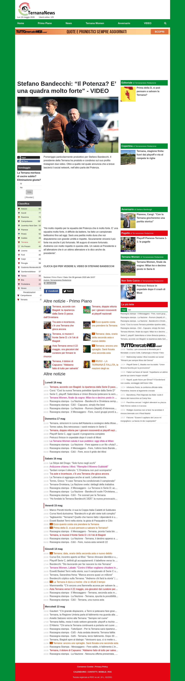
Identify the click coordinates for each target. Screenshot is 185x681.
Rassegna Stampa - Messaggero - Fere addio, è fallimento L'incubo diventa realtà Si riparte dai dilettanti (105, 646)
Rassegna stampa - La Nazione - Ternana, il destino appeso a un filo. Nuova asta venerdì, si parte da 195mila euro (110, 538)
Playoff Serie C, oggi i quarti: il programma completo (77, 434)
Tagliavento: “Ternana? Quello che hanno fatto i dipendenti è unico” (85, 517)
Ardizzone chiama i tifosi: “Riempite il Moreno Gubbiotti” (78, 466)
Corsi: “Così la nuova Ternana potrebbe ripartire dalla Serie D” (82, 390)
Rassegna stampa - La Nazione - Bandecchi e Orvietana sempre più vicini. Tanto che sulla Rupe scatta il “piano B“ (110, 401)
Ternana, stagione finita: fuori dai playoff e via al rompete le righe (150, 154)
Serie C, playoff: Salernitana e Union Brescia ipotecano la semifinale (86, 394)
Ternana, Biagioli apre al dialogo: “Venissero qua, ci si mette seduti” (85, 639)
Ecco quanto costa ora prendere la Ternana (74, 524)
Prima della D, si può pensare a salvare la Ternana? (79, 528)
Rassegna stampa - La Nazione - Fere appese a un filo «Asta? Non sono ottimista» (93, 444)
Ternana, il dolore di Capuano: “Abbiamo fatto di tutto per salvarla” (65, 365)
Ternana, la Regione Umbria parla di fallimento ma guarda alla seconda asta (90, 614)
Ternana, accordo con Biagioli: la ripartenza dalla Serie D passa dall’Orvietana (91, 387)
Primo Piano (57, 277)
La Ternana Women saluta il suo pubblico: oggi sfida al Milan (82, 441)
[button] (29, 192)
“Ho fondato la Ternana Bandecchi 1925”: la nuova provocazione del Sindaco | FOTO (94, 498)
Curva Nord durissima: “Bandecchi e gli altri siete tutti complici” (83, 513)
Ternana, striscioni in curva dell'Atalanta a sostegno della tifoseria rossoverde (90, 423)
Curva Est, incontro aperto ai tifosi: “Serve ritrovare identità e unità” (85, 557)
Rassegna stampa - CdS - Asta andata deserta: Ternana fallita (82, 632)
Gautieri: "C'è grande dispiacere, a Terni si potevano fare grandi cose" (86, 611)
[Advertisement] (92, 58)
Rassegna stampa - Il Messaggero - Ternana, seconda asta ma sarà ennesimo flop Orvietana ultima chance (106, 592)
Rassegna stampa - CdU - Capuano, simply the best (77, 405)
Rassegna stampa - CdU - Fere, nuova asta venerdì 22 (79, 542)
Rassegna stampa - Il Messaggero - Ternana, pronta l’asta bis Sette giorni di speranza (95, 531)
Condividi (51, 291)
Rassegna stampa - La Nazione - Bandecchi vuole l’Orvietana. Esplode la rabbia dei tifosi (97, 491)
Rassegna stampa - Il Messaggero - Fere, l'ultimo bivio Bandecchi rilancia (88, 448)
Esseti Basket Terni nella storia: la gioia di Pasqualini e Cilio (81, 520)
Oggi (124, 310)
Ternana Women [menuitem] (95, 23)
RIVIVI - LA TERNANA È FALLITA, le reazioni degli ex (105, 365)
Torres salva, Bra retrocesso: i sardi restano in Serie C (78, 427)
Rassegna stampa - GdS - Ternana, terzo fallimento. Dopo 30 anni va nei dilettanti (93, 636)
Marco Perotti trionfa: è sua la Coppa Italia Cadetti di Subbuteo (83, 510)
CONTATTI (92, 672)
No (21, 187)
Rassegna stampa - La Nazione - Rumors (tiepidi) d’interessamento (85, 408)
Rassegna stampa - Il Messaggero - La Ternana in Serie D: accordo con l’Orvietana (93, 488)
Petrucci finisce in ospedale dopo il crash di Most (75, 437)
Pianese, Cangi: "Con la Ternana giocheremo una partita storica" (151, 218)
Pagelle (125, 233)
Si (21, 184)
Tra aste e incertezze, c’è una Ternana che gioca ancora (63, 325)
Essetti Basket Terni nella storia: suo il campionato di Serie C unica (85, 571)
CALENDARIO (79, 672)
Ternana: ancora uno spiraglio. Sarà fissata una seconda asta (104, 349)
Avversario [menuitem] (124, 23)
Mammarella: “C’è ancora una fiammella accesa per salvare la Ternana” (87, 585)
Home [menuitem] (20, 23)
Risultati (29, 197)
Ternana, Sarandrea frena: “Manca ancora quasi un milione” (81, 575)
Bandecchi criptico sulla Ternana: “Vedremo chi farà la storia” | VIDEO (86, 578)
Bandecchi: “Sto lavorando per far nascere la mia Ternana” (80, 564)
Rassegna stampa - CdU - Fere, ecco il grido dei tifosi (78, 451)
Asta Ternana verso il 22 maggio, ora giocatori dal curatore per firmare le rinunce (91, 589)
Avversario (127, 209)
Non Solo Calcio (130, 280)
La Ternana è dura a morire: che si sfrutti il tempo (77, 582)
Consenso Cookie (85, 667)
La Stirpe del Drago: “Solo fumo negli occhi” (73, 463)
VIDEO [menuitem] (147, 23)
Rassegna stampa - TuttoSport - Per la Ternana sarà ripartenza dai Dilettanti (90, 629)
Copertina (127, 146)
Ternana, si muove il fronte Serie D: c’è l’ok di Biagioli (65, 337)
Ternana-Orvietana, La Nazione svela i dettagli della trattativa (82, 484)
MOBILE (102, 672)
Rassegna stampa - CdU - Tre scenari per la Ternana (78, 495)
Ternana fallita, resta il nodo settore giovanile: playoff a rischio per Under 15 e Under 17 (96, 622)
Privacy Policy (101, 667)
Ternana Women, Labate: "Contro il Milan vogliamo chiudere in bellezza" (88, 567)
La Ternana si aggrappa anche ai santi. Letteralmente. (78, 477)
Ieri (129, 310)
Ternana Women (130, 257)
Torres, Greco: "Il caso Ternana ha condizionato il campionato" (82, 481)
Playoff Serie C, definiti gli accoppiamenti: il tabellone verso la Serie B (86, 560)
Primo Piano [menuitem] (45, 23)
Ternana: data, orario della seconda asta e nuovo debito (105, 337)
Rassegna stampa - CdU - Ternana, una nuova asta (77, 600)
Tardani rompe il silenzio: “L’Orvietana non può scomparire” (81, 470)
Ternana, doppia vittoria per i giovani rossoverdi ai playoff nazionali (104, 310)
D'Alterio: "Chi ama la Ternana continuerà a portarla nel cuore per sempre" (89, 625)
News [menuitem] (69, 23)
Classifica (23, 203)
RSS (110, 672)
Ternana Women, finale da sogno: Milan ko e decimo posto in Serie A (86, 397)
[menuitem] (165, 23)
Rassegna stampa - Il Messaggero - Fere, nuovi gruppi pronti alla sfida (87, 412)
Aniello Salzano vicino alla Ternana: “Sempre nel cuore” (78, 618)
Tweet (68, 291)
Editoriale (126, 82)
